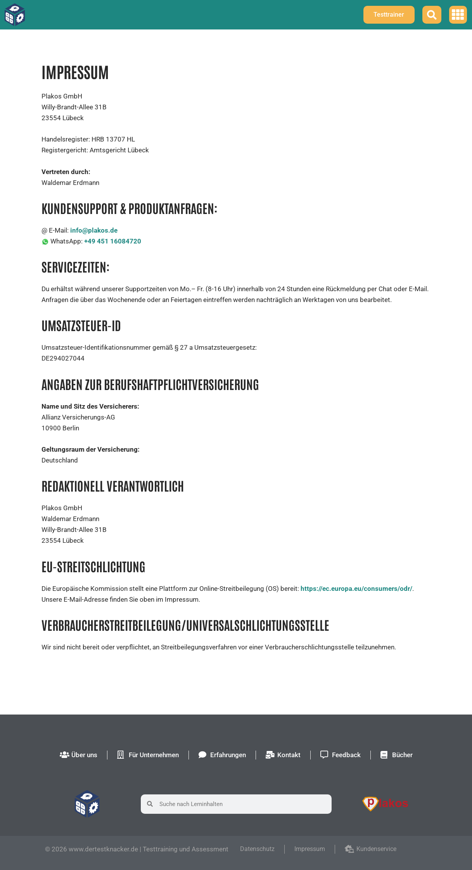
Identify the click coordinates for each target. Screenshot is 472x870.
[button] (458, 15)
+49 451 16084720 (112, 241)
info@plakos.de (94, 230)
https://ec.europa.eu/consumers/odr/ (356, 588)
